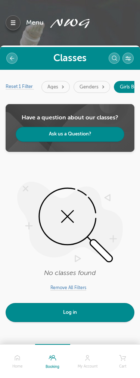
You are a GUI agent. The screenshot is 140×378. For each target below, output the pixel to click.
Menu (35, 22)
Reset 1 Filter (20, 86)
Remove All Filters (68, 287)
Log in (70, 312)
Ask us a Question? (70, 134)
